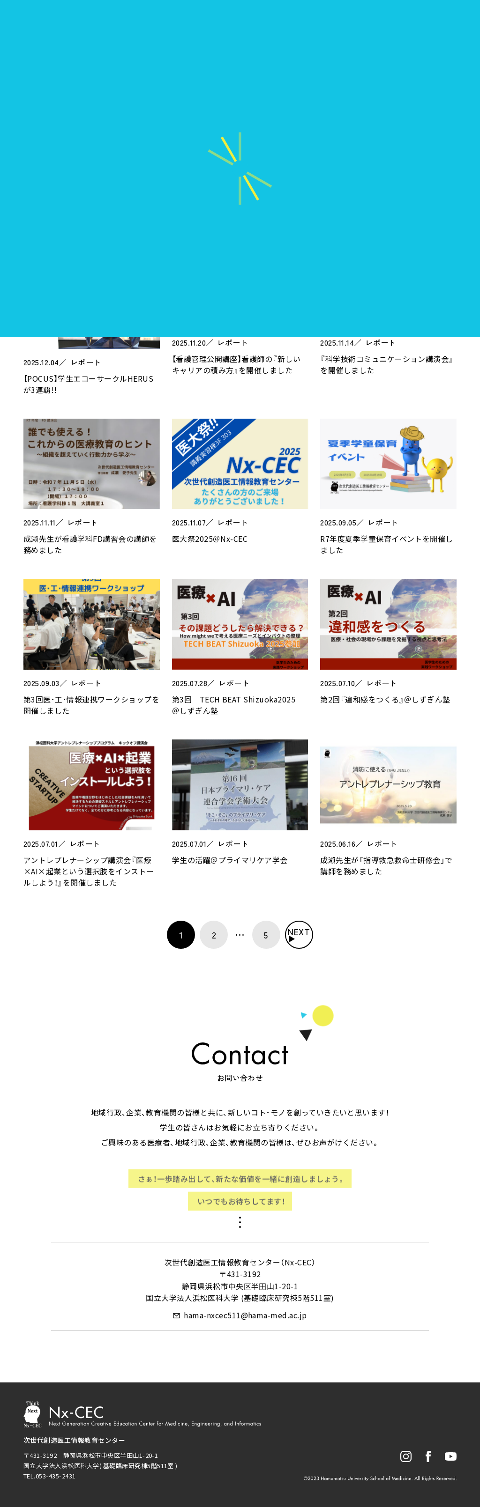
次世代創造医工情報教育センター (74, 1440)
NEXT (299, 931)
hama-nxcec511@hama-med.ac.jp (245, 1317)
